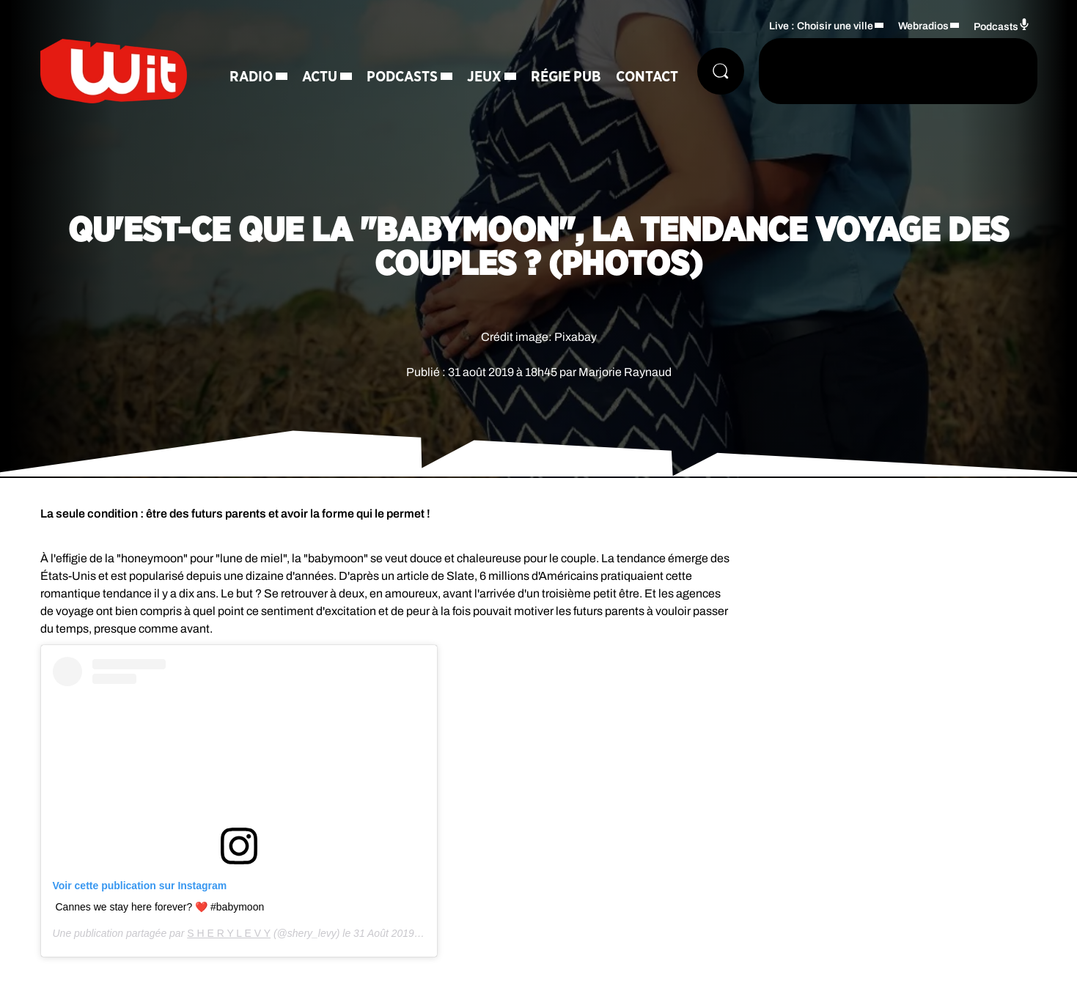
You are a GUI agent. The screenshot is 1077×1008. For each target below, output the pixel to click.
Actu (319, 77)
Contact (647, 77)
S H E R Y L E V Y (229, 933)
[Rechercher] (720, 71)
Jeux (484, 77)
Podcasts (402, 77)
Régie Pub (566, 77)
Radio (251, 77)
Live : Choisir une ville (821, 26)
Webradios (923, 26)
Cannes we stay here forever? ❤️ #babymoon (160, 907)
